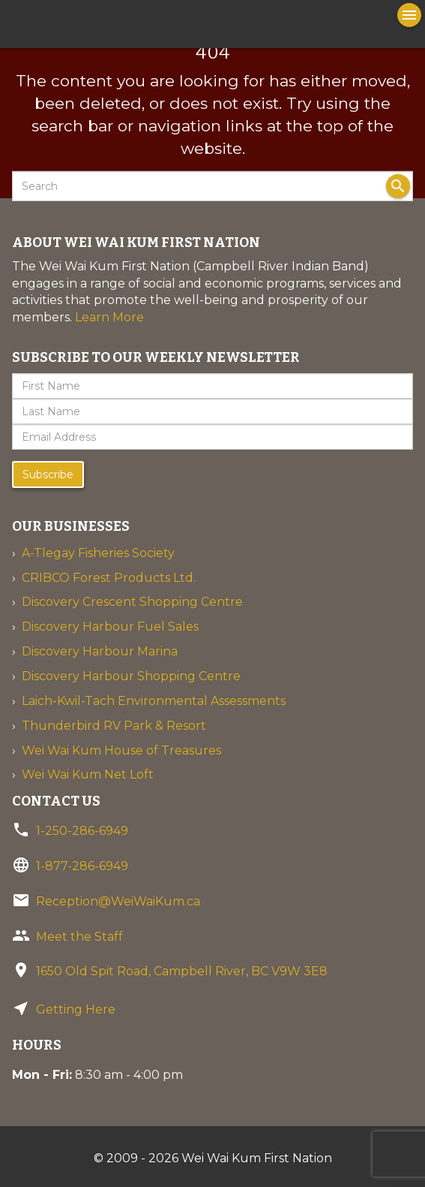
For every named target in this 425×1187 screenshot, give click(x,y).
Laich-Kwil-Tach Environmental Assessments (154, 701)
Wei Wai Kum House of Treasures (121, 750)
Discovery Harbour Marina (100, 651)
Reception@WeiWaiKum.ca (118, 901)
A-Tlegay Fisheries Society (98, 553)
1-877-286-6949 (82, 866)
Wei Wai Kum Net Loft (88, 774)
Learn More (109, 317)
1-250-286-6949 (82, 831)
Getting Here (75, 1009)
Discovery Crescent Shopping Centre (132, 602)
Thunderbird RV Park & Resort (114, 726)
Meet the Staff (79, 936)
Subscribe (47, 474)
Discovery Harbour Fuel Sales (110, 626)
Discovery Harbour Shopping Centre (131, 676)
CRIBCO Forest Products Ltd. (109, 578)
